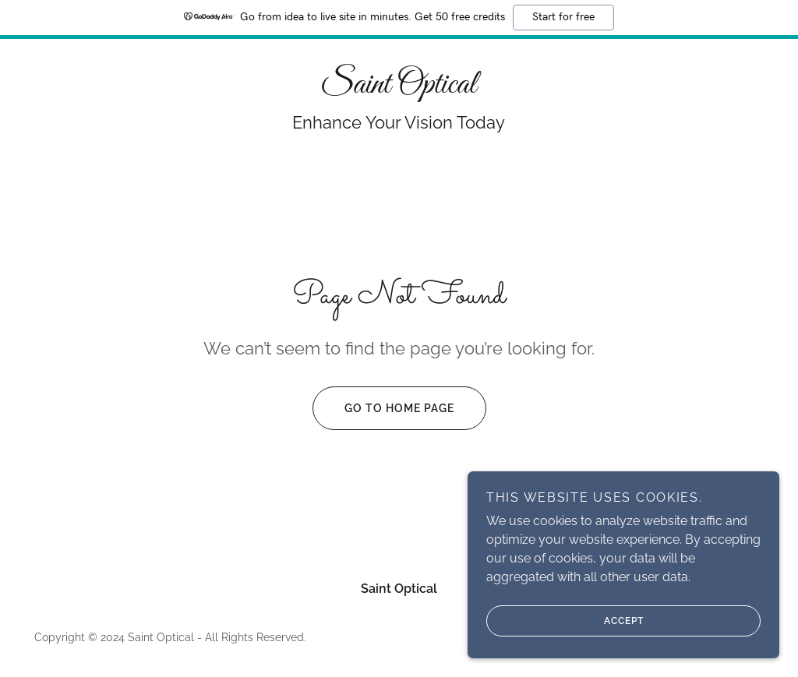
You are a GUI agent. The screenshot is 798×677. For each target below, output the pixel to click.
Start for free (563, 17)
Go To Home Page (383, 408)
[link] (399, 88)
